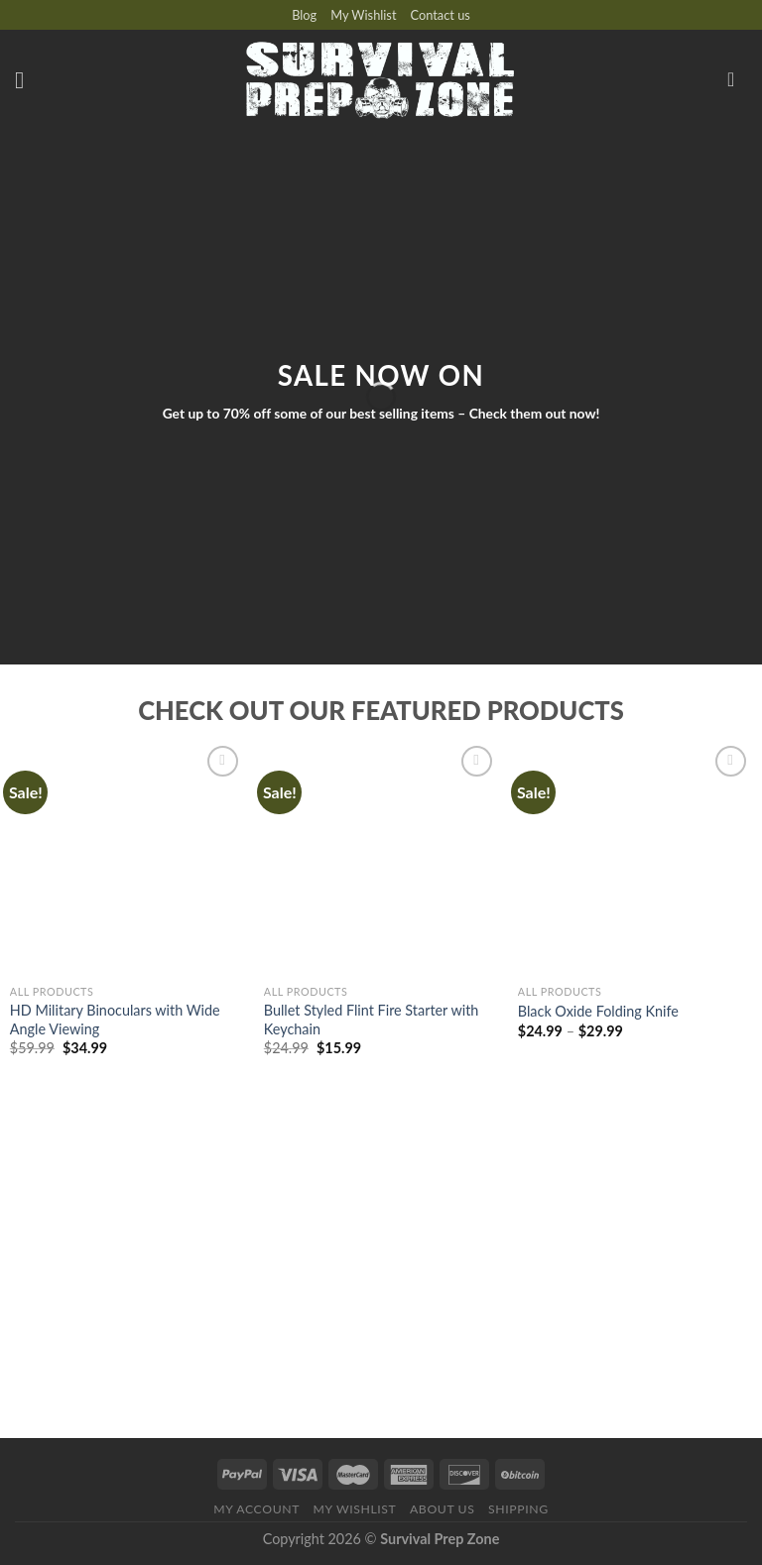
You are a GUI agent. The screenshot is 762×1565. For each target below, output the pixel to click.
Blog (304, 15)
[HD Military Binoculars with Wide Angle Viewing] (127, 858)
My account (256, 1509)
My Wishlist (363, 15)
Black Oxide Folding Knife (598, 1011)
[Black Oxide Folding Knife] (635, 858)
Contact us (440, 15)
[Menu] (27, 80)
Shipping (518, 1509)
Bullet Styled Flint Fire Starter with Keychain (371, 1019)
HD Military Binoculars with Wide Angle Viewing (115, 1019)
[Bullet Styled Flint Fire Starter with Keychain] (381, 858)
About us (442, 1509)
